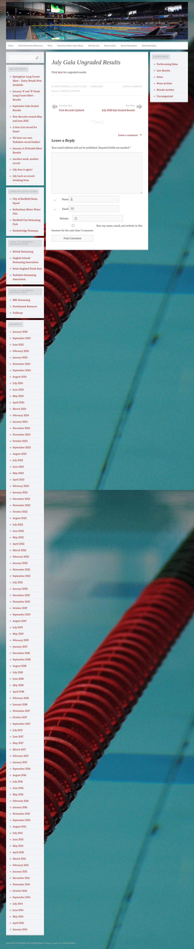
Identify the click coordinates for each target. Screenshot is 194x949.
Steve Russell (62, 86)
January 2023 (20, 492)
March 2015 (19, 858)
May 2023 (18, 473)
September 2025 (22, 338)
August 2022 (20, 518)
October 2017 (20, 717)
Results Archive (70, 91)
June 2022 (18, 531)
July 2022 (18, 524)
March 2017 (19, 749)
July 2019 (18, 627)
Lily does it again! (22, 169)
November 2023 (21, 434)
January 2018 (20, 704)
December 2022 (21, 498)
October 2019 (20, 608)
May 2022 (18, 537)
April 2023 (18, 479)
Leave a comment (128, 135)
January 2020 (20, 588)
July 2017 (18, 730)
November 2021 (21, 569)
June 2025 (18, 344)
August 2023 (20, 454)
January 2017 (20, 762)
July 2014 (18, 903)
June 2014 (18, 910)
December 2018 (21, 653)
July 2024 (18, 383)
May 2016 (18, 794)
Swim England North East (27, 268)
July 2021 (18, 582)
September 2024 (22, 370)
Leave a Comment (132, 86)
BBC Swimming (21, 300)
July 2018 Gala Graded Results (118, 110)
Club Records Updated (71, 110)
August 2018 (19, 666)
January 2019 (20, 646)
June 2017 (18, 736)
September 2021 (22, 576)
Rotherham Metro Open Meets (70, 45)
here (60, 72)
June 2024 (18, 389)
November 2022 (21, 505)
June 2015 (18, 839)
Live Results (163, 70)
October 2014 (20, 890)
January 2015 (20, 871)
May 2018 (18, 685)
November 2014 (21, 884)
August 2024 (20, 376)
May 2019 (18, 633)
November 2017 (21, 711)
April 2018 (18, 691)
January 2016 (20, 807)
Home (10, 45)
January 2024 (20, 421)
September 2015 (22, 820)
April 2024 (18, 402)
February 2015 (21, 865)
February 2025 (21, 351)
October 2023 (20, 441)
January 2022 (20, 563)
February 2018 (21, 698)
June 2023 (18, 466)
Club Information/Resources (30, 45)
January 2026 (20, 331)
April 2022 (18, 543)
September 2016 (22, 768)
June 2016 (18, 788)
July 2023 (18, 460)
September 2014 (22, 897)
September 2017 (22, 723)
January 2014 (20, 929)
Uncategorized (165, 96)
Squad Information (129, 45)
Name (60, 200)
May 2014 (18, 916)
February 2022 (21, 556)
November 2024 (22, 364)
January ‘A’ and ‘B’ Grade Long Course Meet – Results (26, 95)
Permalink (96, 86)
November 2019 (21, 601)
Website (64, 218)
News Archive (110, 45)
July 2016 (18, 781)
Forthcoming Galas (167, 64)
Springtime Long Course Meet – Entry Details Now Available (27, 81)
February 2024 (21, 415)
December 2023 (21, 428)
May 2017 (18, 743)
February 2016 (21, 801)
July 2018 (18, 672)
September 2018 (22, 659)
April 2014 (18, 923)
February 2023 (21, 486)
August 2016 (19, 775)
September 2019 (22, 614)
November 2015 (21, 813)
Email (60, 210)
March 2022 (19, 550)
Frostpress (68, 943)
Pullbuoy (18, 313)
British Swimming (23, 251)
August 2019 (19, 621)
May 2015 (18, 846)
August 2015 (19, 826)
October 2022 (20, 511)
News (50, 45)
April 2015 (18, 852)
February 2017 (21, 756)
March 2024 (19, 409)
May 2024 (18, 396)
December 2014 (21, 878)
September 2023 (22, 447)
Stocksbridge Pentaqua (25, 230)
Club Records (93, 45)
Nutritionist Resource (25, 306)
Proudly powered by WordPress (24, 943)
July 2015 (18, 833)
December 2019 (21, 595)
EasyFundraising (149, 45)
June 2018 (18, 678)
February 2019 (21, 640)
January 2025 (20, 357)
